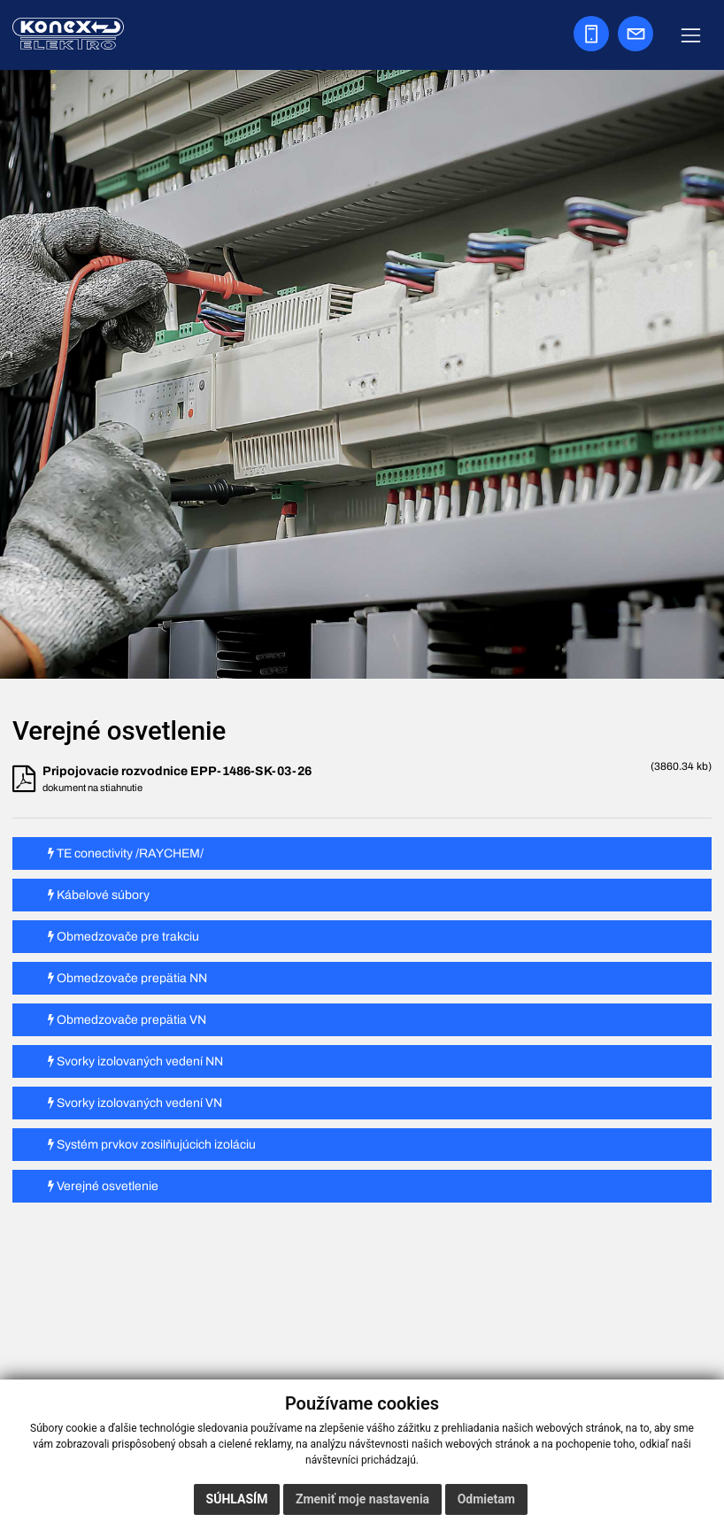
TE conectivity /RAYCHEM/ (126, 853)
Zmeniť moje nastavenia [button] (362, 1499)
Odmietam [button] (486, 1499)
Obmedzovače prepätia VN (127, 1020)
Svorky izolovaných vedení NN (135, 1061)
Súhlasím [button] (237, 1499)
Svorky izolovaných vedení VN (135, 1103)
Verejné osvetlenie (103, 1186)
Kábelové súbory (99, 895)
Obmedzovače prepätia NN (127, 978)
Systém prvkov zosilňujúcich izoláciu (152, 1144)
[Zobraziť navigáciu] (691, 35)
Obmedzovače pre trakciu (123, 936)
